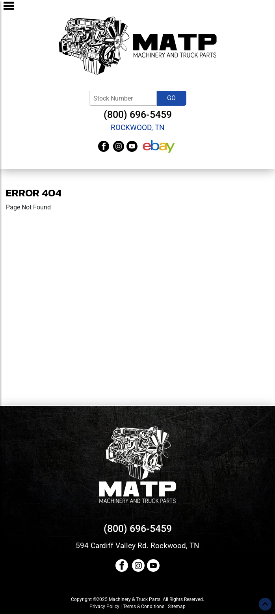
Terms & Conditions (143, 606)
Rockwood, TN (138, 127)
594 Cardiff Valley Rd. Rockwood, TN (137, 545)
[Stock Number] (123, 98)
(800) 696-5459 (138, 114)
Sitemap (177, 606)
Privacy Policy (104, 606)
